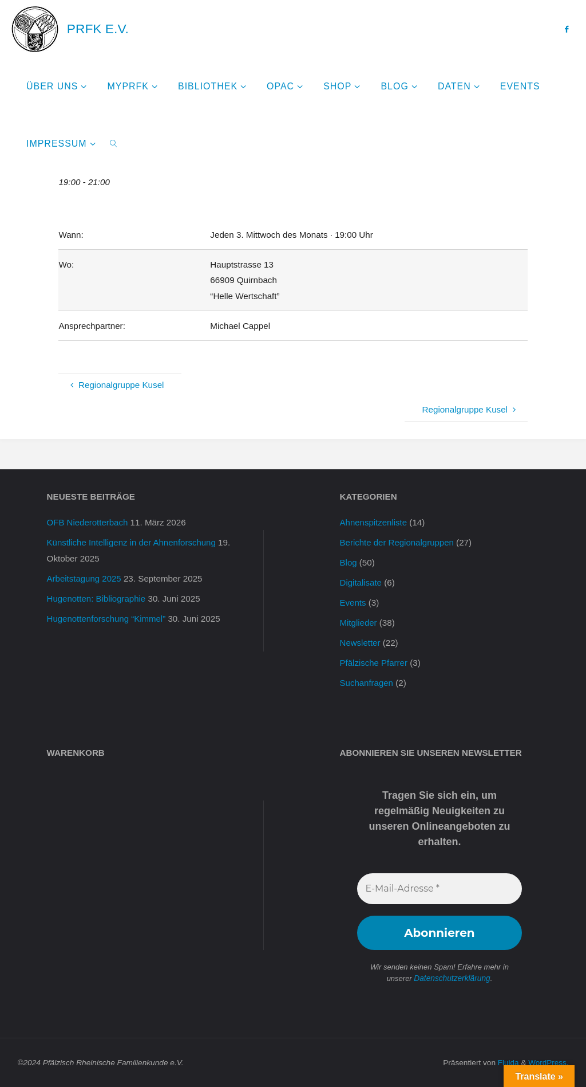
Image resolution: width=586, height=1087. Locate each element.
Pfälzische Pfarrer (374, 663)
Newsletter (360, 643)
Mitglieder (359, 622)
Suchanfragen (367, 683)
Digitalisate (361, 582)
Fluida (506, 1062)
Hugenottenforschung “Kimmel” (107, 618)
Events (353, 602)
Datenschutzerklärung (452, 978)
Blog (348, 562)
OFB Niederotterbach (88, 522)
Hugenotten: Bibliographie (97, 598)
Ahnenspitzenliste (374, 522)
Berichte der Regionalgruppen (398, 542)
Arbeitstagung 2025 (84, 578)
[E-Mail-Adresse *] (439, 888)
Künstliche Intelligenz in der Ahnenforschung (132, 542)
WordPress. (548, 1062)
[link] (113, 143)
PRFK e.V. (98, 28)
